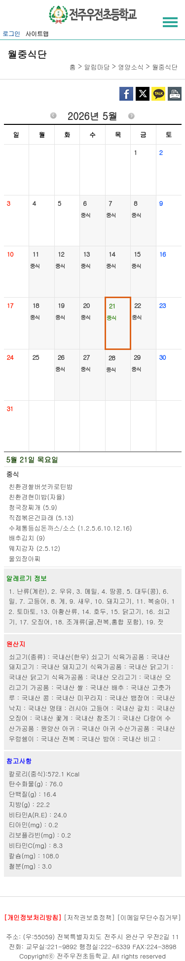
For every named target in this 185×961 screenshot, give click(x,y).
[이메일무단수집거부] (149, 917)
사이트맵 (37, 33)
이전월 (53, 117)
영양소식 (131, 67)
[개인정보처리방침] (33, 917)
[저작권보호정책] (89, 917)
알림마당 (97, 67)
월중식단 (165, 67)
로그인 (11, 33)
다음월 (132, 117)
